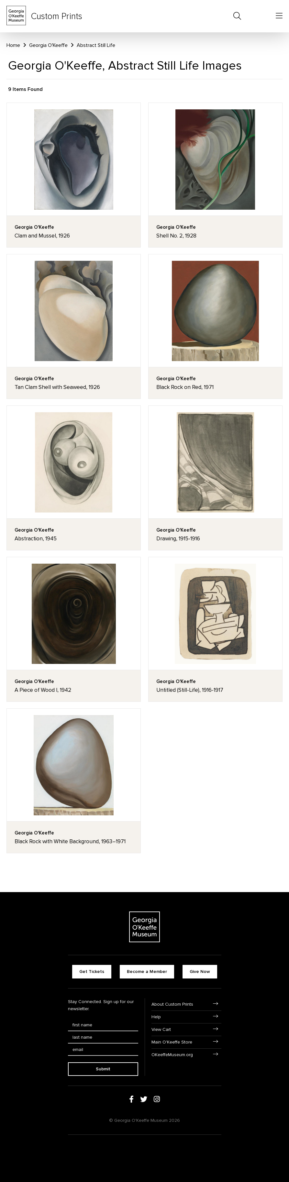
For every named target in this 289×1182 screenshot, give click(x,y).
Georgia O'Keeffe (48, 45)
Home (13, 45)
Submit (103, 1069)
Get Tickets (91, 971)
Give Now (200, 971)
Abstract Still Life (96, 45)
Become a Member (147, 971)
